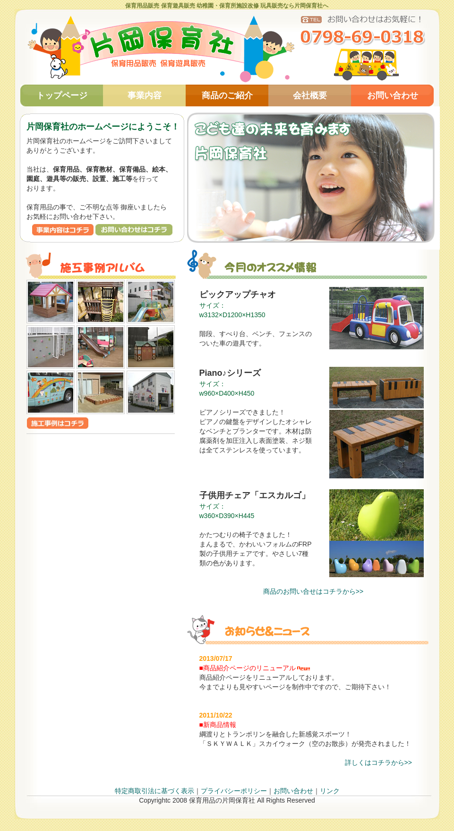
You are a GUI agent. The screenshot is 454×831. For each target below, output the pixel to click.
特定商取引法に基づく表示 (154, 791)
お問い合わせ (293, 791)
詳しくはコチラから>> (378, 762)
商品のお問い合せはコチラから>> (313, 591)
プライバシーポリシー (234, 791)
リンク (330, 791)
